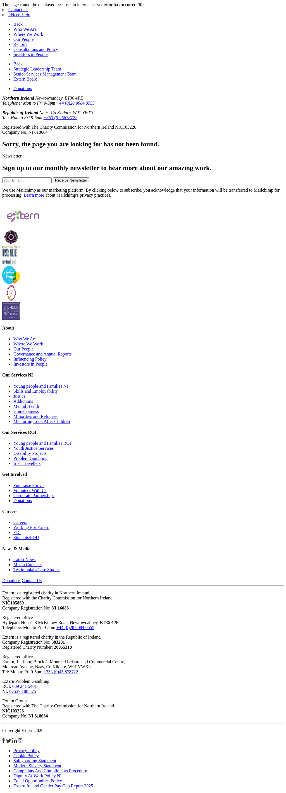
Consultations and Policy (35, 49)
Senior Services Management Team (45, 74)
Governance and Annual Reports (42, 354)
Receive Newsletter (71, 180)
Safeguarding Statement (34, 760)
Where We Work (28, 34)
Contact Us (18, 9)
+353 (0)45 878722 (61, 671)
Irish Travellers (26, 463)
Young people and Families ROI (42, 443)
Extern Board (25, 79)
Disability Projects (30, 453)
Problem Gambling (30, 458)
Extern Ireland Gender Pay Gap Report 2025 (53, 785)
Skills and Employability (35, 391)
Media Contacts (27, 564)
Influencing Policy (30, 359)
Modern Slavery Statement (37, 765)
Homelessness (26, 411)
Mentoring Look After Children (41, 421)
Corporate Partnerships (33, 495)
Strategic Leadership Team (37, 69)
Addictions (23, 401)
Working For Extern (31, 527)
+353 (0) (60, 117)
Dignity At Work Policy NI (37, 775)
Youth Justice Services (33, 448)
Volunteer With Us (30, 490)
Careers (20, 522)
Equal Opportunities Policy (37, 780)
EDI (17, 532)
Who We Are (25, 29)
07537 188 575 (22, 691)
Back (18, 24)
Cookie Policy (26, 755)
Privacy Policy (26, 750)
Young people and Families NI (40, 386)
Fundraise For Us (28, 485)
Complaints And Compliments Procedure (50, 770)
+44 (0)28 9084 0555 (75, 103)
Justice (19, 396)
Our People (23, 39)
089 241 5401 (24, 686)
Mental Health (26, 406)
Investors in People (30, 54)
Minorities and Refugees (35, 416)
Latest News (24, 559)
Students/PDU (26, 537)
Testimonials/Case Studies (36, 569)
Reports (20, 44)
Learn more (33, 195)
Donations (22, 88)
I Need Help (19, 14)
